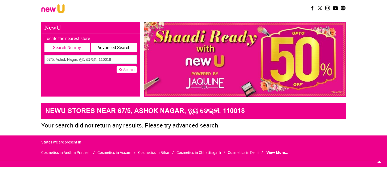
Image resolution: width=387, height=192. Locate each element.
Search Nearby (67, 47)
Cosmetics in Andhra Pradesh (65, 152)
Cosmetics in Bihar (154, 152)
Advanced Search (113, 47)
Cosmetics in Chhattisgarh (198, 152)
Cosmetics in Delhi (243, 152)
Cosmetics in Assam (114, 152)
